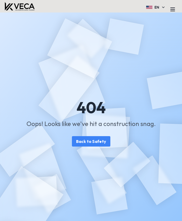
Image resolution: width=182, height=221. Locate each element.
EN (155, 7)
